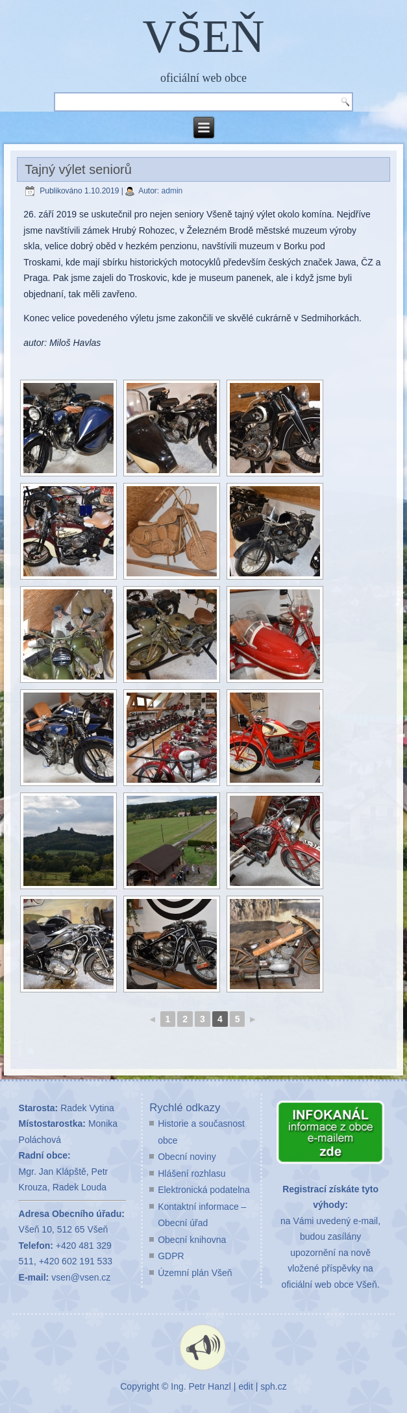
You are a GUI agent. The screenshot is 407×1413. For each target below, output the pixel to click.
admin (172, 190)
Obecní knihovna (192, 1240)
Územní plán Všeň (195, 1273)
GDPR (171, 1256)
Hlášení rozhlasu (191, 1173)
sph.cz (273, 1386)
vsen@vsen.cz (80, 1277)
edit (245, 1386)
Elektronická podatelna (204, 1190)
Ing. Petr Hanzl (201, 1386)
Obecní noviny (187, 1156)
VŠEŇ (203, 36)
